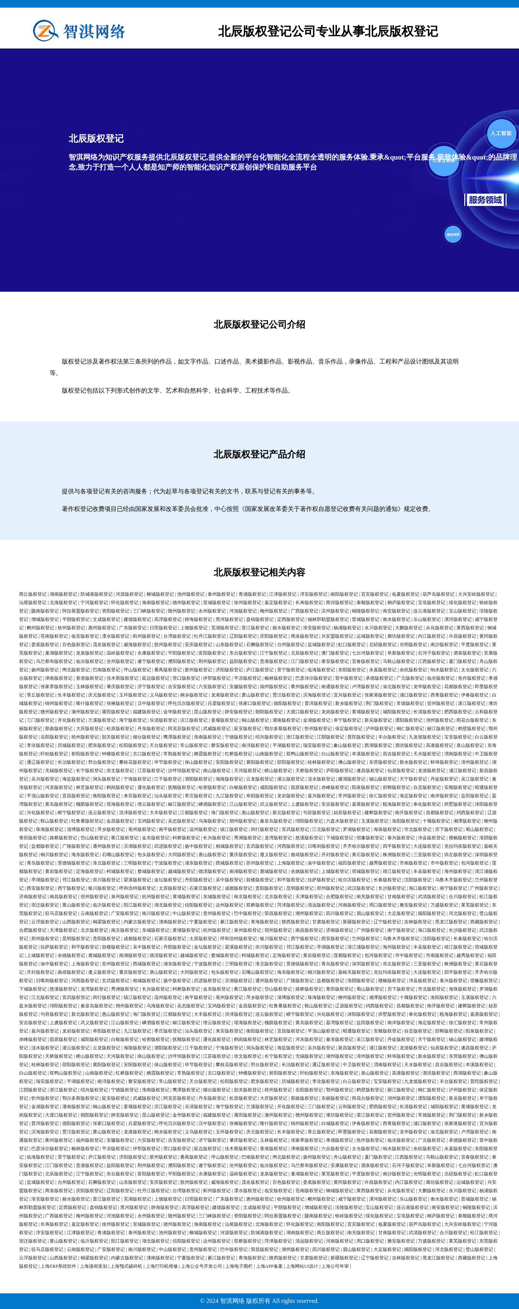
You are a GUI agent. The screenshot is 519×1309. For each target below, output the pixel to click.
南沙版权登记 (444, 644)
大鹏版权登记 (408, 627)
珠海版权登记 (49, 829)
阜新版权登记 (401, 653)
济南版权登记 (33, 896)
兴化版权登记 (40, 812)
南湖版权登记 (243, 871)
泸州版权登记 (379, 728)
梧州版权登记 (85, 737)
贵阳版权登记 (269, 888)
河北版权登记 (462, 913)
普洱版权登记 (318, 703)
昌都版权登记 (439, 812)
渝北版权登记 (396, 686)
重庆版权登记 (243, 854)
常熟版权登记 (177, 753)
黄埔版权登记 (365, 711)
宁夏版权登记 (203, 921)
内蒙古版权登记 (140, 921)
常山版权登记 (194, 745)
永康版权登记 (151, 653)
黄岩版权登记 (59, 871)
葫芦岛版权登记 (438, 594)
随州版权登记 (181, 611)
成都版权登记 (238, 888)
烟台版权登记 (146, 737)
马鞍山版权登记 (399, 661)
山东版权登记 (229, 644)
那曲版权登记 (59, 728)
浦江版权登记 (462, 770)
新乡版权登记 (349, 703)
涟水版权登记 (321, 779)
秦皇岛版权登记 (276, 821)
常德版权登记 (410, 703)
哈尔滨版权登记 (354, 879)
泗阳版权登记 (198, 779)
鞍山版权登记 (54, 821)
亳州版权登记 (142, 829)
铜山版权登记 (255, 720)
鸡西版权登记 (470, 812)
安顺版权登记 (458, 787)
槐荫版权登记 (89, 804)
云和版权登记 (352, 1106)
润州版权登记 (439, 720)
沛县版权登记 (431, 837)
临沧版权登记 (441, 678)
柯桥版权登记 (186, 837)
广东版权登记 (133, 627)
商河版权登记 (339, 602)
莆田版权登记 (115, 711)
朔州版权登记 (243, 821)
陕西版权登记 (295, 921)
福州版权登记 (273, 686)
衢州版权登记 (304, 686)
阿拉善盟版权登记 (80, 611)
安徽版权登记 (243, 686)
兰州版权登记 (365, 938)
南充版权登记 (370, 896)
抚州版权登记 (168, 644)
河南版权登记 (352, 905)
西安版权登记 (40, 888)
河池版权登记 (243, 611)
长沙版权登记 (392, 888)
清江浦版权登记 (363, 947)
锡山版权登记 (383, 779)
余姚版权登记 (304, 871)
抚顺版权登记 (181, 787)
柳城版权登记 (160, 594)
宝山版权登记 (462, 611)
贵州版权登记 (216, 913)
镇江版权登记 (234, 829)
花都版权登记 (458, 686)
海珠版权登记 (387, 829)
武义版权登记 (273, 804)
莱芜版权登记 (474, 905)
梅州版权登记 (273, 611)
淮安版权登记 (316, 627)
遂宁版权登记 (151, 661)
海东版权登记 (85, 854)
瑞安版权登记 (316, 745)
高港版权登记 (439, 745)
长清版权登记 (427, 711)
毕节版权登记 (168, 762)
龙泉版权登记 (89, 653)
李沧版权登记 (40, 745)
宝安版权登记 (458, 737)
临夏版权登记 (405, 594)
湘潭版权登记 (467, 821)
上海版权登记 (291, 863)
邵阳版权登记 (291, 762)
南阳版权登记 (344, 594)
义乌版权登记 (163, 695)
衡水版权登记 (396, 619)
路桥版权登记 (63, 837)
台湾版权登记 (177, 636)
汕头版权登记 (168, 795)
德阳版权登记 (287, 703)
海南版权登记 (155, 602)
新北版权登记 (286, 812)
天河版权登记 (247, 770)
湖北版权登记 (168, 905)
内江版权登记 (431, 636)
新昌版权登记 (352, 1047)
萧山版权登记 (255, 695)
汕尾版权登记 (33, 602)
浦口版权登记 (413, 695)
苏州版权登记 (260, 863)
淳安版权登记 (313, 594)
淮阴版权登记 (361, 980)
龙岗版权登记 (335, 711)
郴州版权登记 (40, 627)
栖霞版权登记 (207, 753)
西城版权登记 (229, 863)
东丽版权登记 (335, 1098)
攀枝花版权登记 (135, 762)
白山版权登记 (335, 753)
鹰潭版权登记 (177, 737)
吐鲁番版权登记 (87, 821)
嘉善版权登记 (365, 804)
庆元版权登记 (102, 695)
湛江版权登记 (471, 703)
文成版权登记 (106, 619)
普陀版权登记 (361, 737)
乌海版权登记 (212, 821)
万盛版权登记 (444, 905)
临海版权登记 (321, 669)
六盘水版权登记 (342, 821)
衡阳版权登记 (106, 795)
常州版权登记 (352, 795)
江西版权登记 (431, 661)
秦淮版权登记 (339, 1039)
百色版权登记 (76, 644)
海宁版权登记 (133, 720)
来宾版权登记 (137, 795)
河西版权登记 (291, 846)
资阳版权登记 (115, 611)
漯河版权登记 (458, 619)
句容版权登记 (316, 812)
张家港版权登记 (380, 695)
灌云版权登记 (291, 779)
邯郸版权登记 (396, 787)
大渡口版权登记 (302, 711)
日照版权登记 (163, 627)
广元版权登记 (410, 678)
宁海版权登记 (137, 779)
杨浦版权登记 (347, 627)
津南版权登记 (59, 678)
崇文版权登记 (120, 770)
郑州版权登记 (330, 888)
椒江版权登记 (181, 804)
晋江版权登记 (255, 627)
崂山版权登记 (278, 770)
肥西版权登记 (458, 711)
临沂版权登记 (106, 905)
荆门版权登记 (379, 703)
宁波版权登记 (168, 863)
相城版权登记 (229, 846)
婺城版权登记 (151, 871)
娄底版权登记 (45, 644)
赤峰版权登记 (335, 787)
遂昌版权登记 (370, 770)
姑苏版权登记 (347, 812)
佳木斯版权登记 (122, 678)
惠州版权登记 (102, 627)
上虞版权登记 (304, 804)
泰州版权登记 (221, 594)
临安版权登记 (85, 636)
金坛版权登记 (168, 879)
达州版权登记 (229, 905)
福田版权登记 (352, 863)
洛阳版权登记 (405, 821)
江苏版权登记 (151, 770)
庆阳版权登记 (273, 636)
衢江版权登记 (125, 837)
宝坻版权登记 (431, 602)
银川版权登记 (102, 888)
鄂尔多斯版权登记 (282, 728)
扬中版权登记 (198, 846)
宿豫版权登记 (370, 837)
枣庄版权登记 (198, 795)
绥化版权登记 (462, 602)
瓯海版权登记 (396, 804)
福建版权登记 (146, 711)
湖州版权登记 (339, 1056)
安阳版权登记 (229, 762)
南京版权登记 (247, 896)
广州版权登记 (484, 888)
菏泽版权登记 (291, 905)
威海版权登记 (137, 644)
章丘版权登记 (40, 695)
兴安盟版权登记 (337, 636)
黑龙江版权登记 (451, 921)
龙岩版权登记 (291, 795)
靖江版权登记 (396, 871)
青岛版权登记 (40, 863)
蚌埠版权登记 (444, 762)
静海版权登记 (198, 619)
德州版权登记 (186, 602)
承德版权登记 (379, 678)
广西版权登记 (304, 611)
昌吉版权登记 (396, 753)
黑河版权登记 (229, 619)
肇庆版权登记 (120, 686)
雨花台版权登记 (472, 720)
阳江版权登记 (137, 905)
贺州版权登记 (441, 703)
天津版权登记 (309, 896)
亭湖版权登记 (45, 879)
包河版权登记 (474, 863)
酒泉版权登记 (467, 653)
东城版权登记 (216, 896)
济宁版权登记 (151, 686)
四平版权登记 (396, 846)
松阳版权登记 (133, 745)
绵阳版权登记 (309, 821)
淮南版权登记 (207, 737)
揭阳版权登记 (431, 913)
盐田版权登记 (474, 795)
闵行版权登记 (264, 829)
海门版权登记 (225, 812)
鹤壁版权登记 (471, 728)
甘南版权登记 (401, 896)
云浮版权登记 (45, 921)
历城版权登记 (71, 745)
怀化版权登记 (125, 602)
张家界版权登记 (56, 686)
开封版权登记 (335, 854)
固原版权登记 (304, 787)
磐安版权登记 (225, 745)
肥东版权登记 (102, 745)
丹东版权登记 (151, 728)
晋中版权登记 (349, 678)
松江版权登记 (484, 1232)
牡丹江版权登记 (210, 636)
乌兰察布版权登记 (54, 661)
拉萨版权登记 (321, 879)
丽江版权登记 (441, 728)
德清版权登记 (212, 871)
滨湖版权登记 (137, 846)
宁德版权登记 (238, 737)
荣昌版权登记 (278, 913)
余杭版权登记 (413, 669)
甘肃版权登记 (326, 921)
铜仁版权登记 (410, 728)
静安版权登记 (238, 711)
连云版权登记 (102, 812)
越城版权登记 (181, 871)
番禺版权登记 (168, 669)
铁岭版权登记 (349, 1216)
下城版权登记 (339, 837)
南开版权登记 (408, 812)
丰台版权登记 (392, 737)
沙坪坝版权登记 (184, 770)
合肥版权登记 (339, 896)
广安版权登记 (125, 913)
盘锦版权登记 (260, 619)
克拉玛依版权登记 (462, 846)
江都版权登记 (194, 812)
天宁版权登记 (413, 779)
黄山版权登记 (76, 905)
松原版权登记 (120, 728)
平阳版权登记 (181, 653)
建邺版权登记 (378, 812)
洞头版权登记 (106, 779)
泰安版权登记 (335, 661)
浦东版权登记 (198, 863)
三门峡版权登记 (149, 611)
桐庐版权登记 (401, 602)
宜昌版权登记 (76, 795)
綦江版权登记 (234, 921)
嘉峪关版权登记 (354, 972)
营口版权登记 (186, 678)
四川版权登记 (339, 913)
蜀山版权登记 (479, 829)
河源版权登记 (129, 594)
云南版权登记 (94, 913)
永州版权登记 (212, 611)
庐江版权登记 (260, 669)
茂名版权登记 (106, 644)
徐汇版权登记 (383, 795)
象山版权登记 (347, 745)
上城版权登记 (335, 871)
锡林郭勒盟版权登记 (328, 619)
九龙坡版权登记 (425, 737)
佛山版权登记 (352, 762)
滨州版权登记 (335, 611)
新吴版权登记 (378, 720)
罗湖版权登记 (356, 829)
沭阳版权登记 (361, 1014)
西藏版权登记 (484, 921)
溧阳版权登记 (408, 720)
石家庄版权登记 (205, 888)
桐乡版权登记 (194, 695)
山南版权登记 (269, 753)
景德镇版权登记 (74, 863)
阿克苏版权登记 (184, 728)
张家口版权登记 (255, 703)
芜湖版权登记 (225, 627)
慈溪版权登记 (309, 837)
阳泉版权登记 (365, 787)
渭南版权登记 (458, 753)
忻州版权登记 (318, 728)
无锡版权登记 (59, 770)
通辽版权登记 (40, 762)
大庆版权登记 (89, 728)
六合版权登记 (335, 1148)
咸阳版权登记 (273, 787)
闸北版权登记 (76, 669)
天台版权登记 (163, 745)
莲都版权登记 (347, 955)
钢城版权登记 (339, 1190)
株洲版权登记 (396, 854)
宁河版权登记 (94, 602)
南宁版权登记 (453, 888)
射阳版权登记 (85, 753)
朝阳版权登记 (269, 711)
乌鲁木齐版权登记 (453, 879)
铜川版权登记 (54, 854)
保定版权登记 (349, 728)
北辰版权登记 (304, 653)
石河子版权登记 (434, 653)
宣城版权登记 (216, 602)
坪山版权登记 (137, 669)
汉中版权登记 (151, 703)
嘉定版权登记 (278, 602)
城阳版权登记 (396, 711)
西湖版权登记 (378, 745)
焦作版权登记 (471, 678)
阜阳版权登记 (260, 795)
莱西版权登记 (470, 627)
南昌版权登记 (63, 896)
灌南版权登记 (286, 720)
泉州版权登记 (125, 896)
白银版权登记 (243, 787)
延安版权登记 (247, 728)
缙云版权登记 (151, 804)
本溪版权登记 (365, 753)
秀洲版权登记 (247, 837)
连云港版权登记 (429, 611)
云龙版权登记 (260, 779)
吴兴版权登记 (45, 779)
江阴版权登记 (330, 737)
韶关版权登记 (115, 737)
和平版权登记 (291, 879)
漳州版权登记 (474, 762)
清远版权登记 (321, 905)
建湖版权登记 (352, 779)
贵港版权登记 (273, 661)
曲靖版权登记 (304, 854)
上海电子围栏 (239, 1266)
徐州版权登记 (247, 602)
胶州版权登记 (198, 669)
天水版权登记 (427, 753)
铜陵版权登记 (365, 611)
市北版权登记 (418, 829)
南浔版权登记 (255, 745)
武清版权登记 (431, 896)
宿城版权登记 (365, 871)
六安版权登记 (212, 686)
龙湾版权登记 (278, 837)
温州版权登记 (203, 829)
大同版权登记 (181, 854)
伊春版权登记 (474, 695)
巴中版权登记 (247, 913)
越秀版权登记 (383, 863)
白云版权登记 (356, 1081)
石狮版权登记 (260, 644)
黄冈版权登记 (347, 1182)
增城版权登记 (45, 619)
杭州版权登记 (155, 896)
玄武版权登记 (260, 846)
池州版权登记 (191, 594)
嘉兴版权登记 (321, 795)
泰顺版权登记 (370, 602)
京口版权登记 (146, 753)
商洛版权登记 (304, 636)
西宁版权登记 (71, 888)
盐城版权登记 (321, 644)
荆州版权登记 (212, 661)
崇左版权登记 (458, 854)
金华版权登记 (177, 711)
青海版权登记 (264, 921)
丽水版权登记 (286, 627)
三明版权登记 (137, 863)
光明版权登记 (413, 644)
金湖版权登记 (316, 720)
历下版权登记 (449, 829)
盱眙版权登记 (54, 753)
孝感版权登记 (339, 1140)
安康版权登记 (344, 1165)
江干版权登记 (168, 779)
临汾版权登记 (89, 661)
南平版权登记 (172, 829)
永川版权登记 (378, 627)
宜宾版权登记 (374, 594)
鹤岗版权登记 (120, 787)
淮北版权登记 (106, 863)
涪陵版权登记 (349, 1207)
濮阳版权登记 (181, 661)
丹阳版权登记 (198, 879)
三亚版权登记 (427, 854)
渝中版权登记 (321, 863)
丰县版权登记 (427, 871)
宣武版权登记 (295, 829)
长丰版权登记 (71, 695)
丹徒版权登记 (444, 779)
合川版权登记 (462, 896)
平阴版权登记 (76, 619)
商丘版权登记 (33, 594)
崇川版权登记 (106, 879)
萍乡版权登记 (111, 829)
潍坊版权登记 (339, 1115)
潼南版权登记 (172, 921)
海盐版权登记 (76, 779)
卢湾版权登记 (365, 686)
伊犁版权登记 (216, 678)
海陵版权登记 (229, 779)
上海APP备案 (269, 1266)
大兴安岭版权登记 (476, 594)
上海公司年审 (335, 1266)
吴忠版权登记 (181, 821)
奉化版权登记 (427, 804)
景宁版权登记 (291, 669)
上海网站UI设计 (302, 1266)
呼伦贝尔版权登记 (186, 703)
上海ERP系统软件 (58, 1266)
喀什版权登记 (89, 703)
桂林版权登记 (321, 762)
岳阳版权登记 (54, 737)
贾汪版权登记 (286, 695)
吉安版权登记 (181, 686)
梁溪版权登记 (137, 879)
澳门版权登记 (335, 653)
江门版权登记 (304, 661)
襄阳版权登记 (260, 762)
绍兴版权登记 (269, 737)
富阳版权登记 (212, 653)
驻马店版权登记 (61, 913)
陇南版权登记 (45, 611)
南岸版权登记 (444, 795)
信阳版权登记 (198, 905)
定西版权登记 (291, 619)
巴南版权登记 (106, 669)
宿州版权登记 (94, 896)
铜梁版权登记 (106, 921)
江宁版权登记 (273, 653)
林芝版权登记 (89, 787)
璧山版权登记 (479, 1249)
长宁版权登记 (89, 770)
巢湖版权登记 (59, 653)
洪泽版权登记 (133, 812)
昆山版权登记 (207, 711)
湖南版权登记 (63, 594)
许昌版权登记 (462, 636)
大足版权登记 (401, 913)
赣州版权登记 (54, 711)
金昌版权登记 (120, 821)
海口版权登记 (422, 888)
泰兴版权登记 (401, 837)
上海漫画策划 (93, 1266)
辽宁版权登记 (387, 921)
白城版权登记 (335, 1123)
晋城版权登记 (365, 619)
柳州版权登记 (352, 997)
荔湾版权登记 (339, 1022)
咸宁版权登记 (352, 1199)
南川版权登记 (155, 913)
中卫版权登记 (356, 1064)
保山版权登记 (198, 762)
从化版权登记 (439, 627)
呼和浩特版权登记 (137, 888)
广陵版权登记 (76, 846)
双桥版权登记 (260, 905)
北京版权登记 (278, 896)
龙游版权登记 (431, 770)
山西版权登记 (76, 921)
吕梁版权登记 (221, 703)
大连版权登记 (427, 846)
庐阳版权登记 (339, 770)
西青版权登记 (444, 695)
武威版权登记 (216, 728)
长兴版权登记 (216, 837)
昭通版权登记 (356, 1031)
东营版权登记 (383, 762)
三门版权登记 (40, 720)
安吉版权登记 (335, 804)
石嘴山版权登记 (118, 854)
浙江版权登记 (300, 737)
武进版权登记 (168, 846)
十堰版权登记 (436, 821)
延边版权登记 (155, 678)
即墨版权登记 (352, 1131)
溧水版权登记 (115, 636)
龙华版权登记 (427, 686)
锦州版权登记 (59, 703)
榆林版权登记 (278, 678)
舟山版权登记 (347, 1157)
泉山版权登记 (470, 745)
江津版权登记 (283, 594)
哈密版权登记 (212, 787)
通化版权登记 (151, 787)
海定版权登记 (413, 795)
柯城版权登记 (120, 871)
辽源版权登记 (349, 1005)
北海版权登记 (63, 602)
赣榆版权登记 (462, 837)
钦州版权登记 (71, 627)
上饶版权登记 (194, 627)
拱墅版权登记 (458, 804)
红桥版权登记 (238, 753)
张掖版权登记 (120, 703)
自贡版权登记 (427, 787)
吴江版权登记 (474, 779)
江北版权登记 (326, 829)
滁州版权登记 (85, 711)
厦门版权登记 (462, 661)
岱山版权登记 (94, 837)
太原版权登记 (172, 888)
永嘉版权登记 (383, 669)
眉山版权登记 (370, 913)
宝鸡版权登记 (151, 821)
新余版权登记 (413, 762)
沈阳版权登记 (418, 879)
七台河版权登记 (368, 653)
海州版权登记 (458, 871)
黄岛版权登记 (59, 804)
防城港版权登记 (97, 594)
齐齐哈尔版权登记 (361, 846)
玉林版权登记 (89, 686)
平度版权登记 (474, 644)
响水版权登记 (444, 669)
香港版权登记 (89, 678)
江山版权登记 (243, 804)
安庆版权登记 (198, 644)
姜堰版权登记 (225, 720)
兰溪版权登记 (102, 720)
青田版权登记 (33, 837)
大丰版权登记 (163, 812)
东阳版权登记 (352, 669)
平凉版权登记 (247, 678)
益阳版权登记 (243, 661)
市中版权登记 (444, 863)
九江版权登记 (229, 795)
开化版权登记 (71, 720)
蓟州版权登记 (146, 636)
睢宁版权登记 (71, 812)
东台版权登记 (243, 653)
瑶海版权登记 (120, 804)
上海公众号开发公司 (201, 1266)
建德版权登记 (137, 619)
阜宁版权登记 (347, 720)
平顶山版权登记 (43, 795)
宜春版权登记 (365, 661)
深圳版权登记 (365, 963)
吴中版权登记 (229, 879)
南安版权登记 (396, 611)
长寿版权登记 (309, 602)
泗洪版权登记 (408, 745)
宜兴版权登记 (347, 695)
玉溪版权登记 (374, 821)
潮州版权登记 (309, 913)
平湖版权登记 (286, 745)
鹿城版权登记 (273, 871)
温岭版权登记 (120, 653)
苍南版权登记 (54, 636)
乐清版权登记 (163, 720)
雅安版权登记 (413, 905)
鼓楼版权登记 (260, 879)
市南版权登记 (413, 863)
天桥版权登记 (309, 770)
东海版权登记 (344, 1073)
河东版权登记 (59, 787)
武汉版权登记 (361, 888)
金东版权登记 (155, 837)
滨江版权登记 (194, 720)
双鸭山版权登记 (302, 753)
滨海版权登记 (316, 695)
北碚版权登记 (383, 644)
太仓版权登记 (474, 669)
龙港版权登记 (225, 695)
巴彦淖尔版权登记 (313, 678)
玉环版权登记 (133, 695)
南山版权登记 (216, 770)
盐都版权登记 (45, 846)
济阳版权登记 (229, 669)
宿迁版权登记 (45, 905)
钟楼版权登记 (115, 753)
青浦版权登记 (252, 594)
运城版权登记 (370, 636)
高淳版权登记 (168, 619)
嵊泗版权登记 (212, 804)
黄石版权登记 (365, 854)
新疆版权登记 (356, 921)
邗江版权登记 (76, 879)
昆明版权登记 (300, 888)
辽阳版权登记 (243, 636)
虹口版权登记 (352, 644)
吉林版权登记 (418, 921)
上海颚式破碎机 (126, 1266)
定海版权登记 (89, 871)
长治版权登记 (71, 762)
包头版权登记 (151, 854)
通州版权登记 (106, 846)
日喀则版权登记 (324, 846)
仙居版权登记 (401, 770)
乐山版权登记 (427, 619)
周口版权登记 (383, 905)
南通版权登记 (335, 686)
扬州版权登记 (45, 669)
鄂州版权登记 (339, 1089)
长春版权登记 (387, 879)
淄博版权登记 (80, 829)
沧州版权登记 (120, 661)
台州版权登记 (291, 644)
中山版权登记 (186, 913)
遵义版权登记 (273, 854)
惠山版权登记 (255, 812)
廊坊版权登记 (401, 636)
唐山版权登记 (212, 854)
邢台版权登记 (102, 762)
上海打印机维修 (162, 1266)
